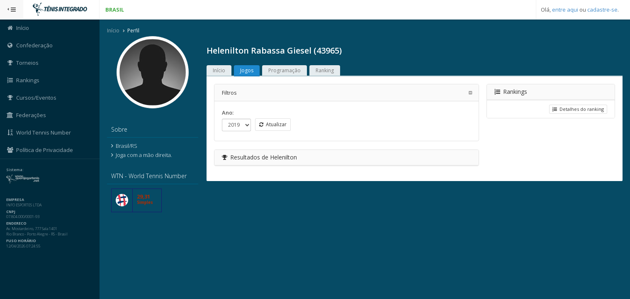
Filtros (229, 92)
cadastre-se (602, 9)
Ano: (228, 112)
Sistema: (15, 169)
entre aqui (565, 9)
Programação (284, 70)
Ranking (325, 70)
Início (113, 30)
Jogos (246, 70)
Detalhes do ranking (578, 109)
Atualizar (273, 124)
